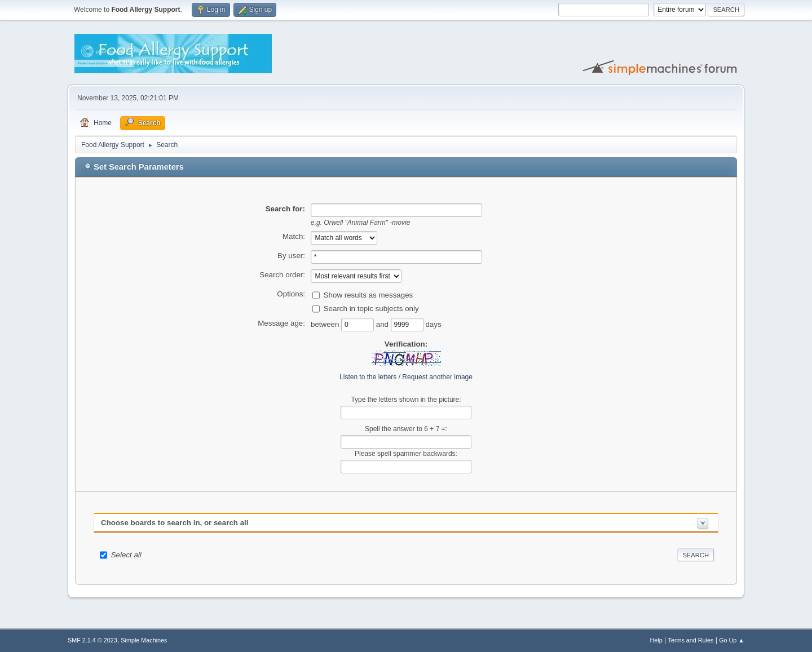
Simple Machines (144, 640)
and (383, 324)
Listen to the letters (367, 377)
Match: (294, 236)
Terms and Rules (691, 640)
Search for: (285, 209)
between (326, 324)
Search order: (282, 274)
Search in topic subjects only (371, 308)
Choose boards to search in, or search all (174, 522)
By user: (291, 255)
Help (656, 640)
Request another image (437, 377)
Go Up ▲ (731, 640)
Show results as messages (368, 294)
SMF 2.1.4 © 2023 (92, 640)
